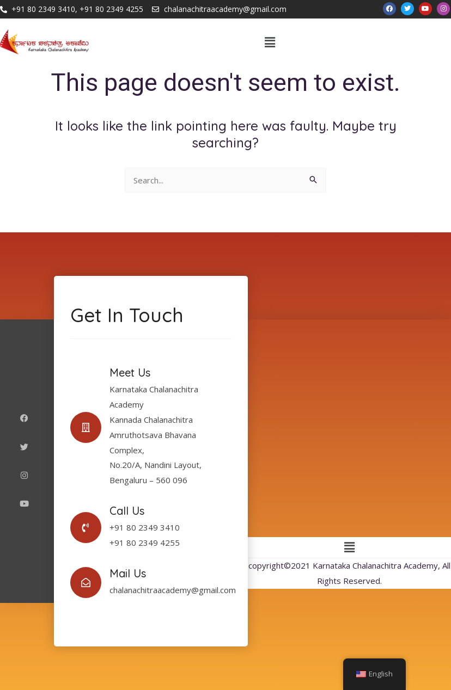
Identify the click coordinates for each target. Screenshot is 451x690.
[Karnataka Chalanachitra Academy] (349, 428)
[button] (270, 42)
